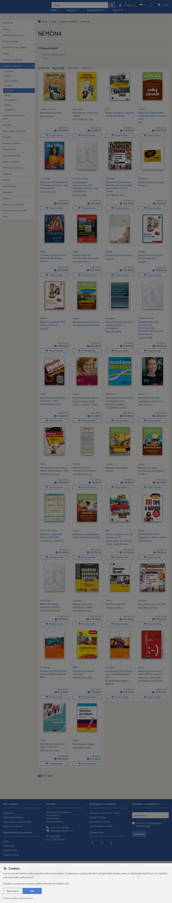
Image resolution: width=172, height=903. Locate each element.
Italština (8, 90)
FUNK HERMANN (48, 196)
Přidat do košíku (54, 139)
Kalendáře (8, 196)
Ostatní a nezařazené (13, 208)
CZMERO (110, 611)
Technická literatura (13, 172)
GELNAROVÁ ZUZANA (116, 411)
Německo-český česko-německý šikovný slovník (87, 539)
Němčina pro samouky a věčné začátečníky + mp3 (54, 472)
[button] (142, 7)
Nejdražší (87, 72)
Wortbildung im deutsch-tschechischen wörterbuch (119, 328)
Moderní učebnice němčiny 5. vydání (83, 609)
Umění (6, 184)
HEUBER (44, 332)
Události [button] (72, 14)
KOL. (140, 126)
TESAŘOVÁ (157, 683)
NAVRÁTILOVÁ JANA (50, 477)
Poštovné (8, 812)
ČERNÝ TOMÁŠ (112, 544)
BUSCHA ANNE (80, 199)
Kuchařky (7, 129)
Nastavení (13, 890)
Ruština (8, 109)
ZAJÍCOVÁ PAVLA (81, 265)
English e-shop (11, 854)
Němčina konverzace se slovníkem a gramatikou (86, 327)
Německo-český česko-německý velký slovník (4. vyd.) (151, 119)
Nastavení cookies (13, 826)
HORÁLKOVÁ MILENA (50, 614)
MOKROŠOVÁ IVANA (82, 750)
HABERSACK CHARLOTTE (150, 405)
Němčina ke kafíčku (51, 116)
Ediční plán (9, 845)
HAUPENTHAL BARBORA (52, 544)
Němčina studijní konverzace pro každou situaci (151, 473)
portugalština (11, 104)
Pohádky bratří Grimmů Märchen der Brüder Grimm (53, 261)
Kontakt (50, 803)
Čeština (8, 80)
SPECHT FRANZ (90, 408)
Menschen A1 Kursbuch (86, 401)
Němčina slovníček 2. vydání (117, 472)
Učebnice (7, 178)
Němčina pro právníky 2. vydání (86, 118)
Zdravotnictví (9, 190)
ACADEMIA (8, 27)
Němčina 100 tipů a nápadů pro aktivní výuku (152, 539)
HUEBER (109, 262)
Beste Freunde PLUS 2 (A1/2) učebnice (150, 260)
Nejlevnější (73, 72)
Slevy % (118, 14)
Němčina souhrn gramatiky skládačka (84, 472)
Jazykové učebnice (12, 70)
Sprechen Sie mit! (116, 607)
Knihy (53, 25)
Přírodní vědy (9, 153)
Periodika (7, 141)
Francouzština (11, 85)
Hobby (6, 57)
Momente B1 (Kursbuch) (118, 258)
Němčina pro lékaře (83, 746)
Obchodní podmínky (13, 817)
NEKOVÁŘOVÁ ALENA (50, 408)
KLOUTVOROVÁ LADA (83, 123)
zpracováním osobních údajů (149, 824)
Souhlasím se (149, 824)
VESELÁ (119, 611)
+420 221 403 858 (57, 827)
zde (31, 898)
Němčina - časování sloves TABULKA (51, 539)
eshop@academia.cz (59, 830)
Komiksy (7, 202)
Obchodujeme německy (119, 401)
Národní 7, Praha (97, 817)
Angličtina (9, 75)
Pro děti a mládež (11, 147)
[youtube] (111, 842)
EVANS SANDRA (80, 405)
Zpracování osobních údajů (17, 821)
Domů (43, 25)
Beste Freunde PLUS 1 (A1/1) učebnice (52, 327)
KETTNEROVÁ (144, 683)
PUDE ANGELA (145, 408)
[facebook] (92, 842)
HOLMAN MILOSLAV (82, 477)
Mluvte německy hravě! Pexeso (151, 188)
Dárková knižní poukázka (15, 214)
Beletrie (6, 33)
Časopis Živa (10, 850)
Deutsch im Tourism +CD (152, 607)
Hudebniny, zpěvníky (13, 63)
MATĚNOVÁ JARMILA (115, 408)
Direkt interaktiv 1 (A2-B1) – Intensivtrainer (119, 118)
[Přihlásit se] (127, 7)
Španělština (10, 114)
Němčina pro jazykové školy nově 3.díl (52, 748)
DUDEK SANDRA (121, 547)
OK (32, 890)
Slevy (5, 221)
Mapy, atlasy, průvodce (14, 135)
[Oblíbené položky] (151, 7)
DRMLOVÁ (142, 680)
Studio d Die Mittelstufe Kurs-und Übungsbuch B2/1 (118, 676)
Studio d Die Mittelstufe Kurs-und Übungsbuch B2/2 (53, 676)
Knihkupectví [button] (95, 14)
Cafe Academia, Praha (100, 826)
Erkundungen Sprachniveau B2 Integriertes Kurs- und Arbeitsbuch (85, 191)
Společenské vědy (12, 159)
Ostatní (8, 99)
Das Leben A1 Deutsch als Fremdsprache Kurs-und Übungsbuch (54, 189)
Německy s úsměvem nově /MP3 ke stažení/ (150, 675)
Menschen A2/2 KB (148, 401)
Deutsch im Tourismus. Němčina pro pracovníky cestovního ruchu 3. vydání (119, 191)
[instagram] (102, 842)
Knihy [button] (54, 14)
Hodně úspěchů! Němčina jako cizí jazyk (86, 260)
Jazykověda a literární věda (14, 121)
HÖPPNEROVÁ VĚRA (115, 199)
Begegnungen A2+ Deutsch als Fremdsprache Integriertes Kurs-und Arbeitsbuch (150, 331)
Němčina (9, 94)
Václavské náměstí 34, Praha (104, 812)
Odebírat (139, 833)
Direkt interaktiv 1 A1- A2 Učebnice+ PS (119, 539)
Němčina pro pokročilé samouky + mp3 (52, 403)
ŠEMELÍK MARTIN (113, 335)
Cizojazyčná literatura (13, 39)
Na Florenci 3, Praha (99, 821)
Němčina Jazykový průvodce (83, 675)
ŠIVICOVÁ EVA (46, 120)
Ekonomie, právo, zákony (15, 51)
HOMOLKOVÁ (154, 680)
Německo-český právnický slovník (50, 609)
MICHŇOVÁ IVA (145, 544)
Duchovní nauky (10, 45)
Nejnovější (58, 72)
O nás (6, 841)
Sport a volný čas (11, 165)
